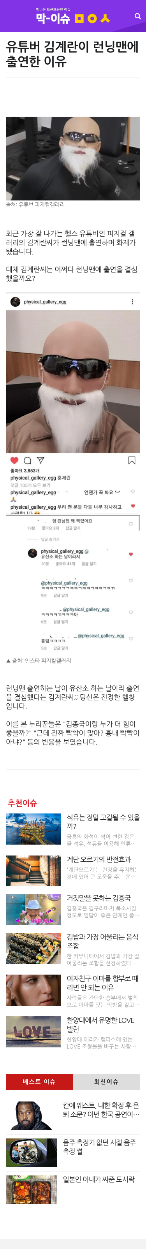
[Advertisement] (73, 100)
